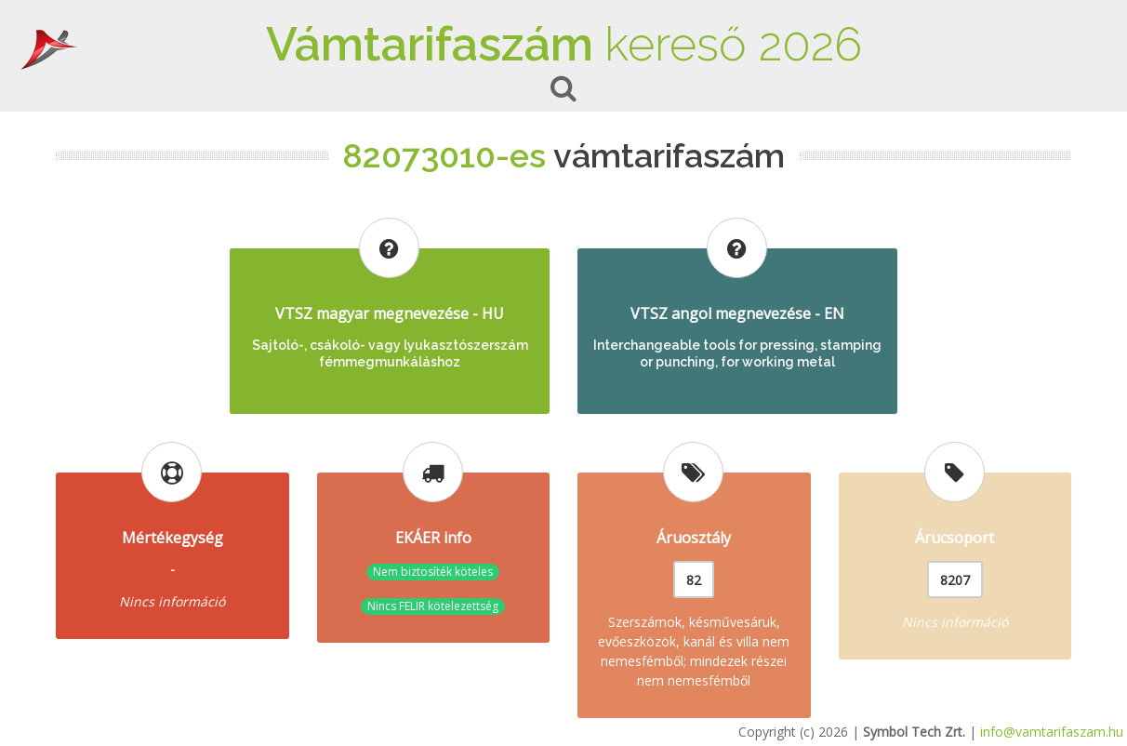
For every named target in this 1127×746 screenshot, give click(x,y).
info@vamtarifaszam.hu (1051, 731)
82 (693, 580)
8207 (955, 580)
